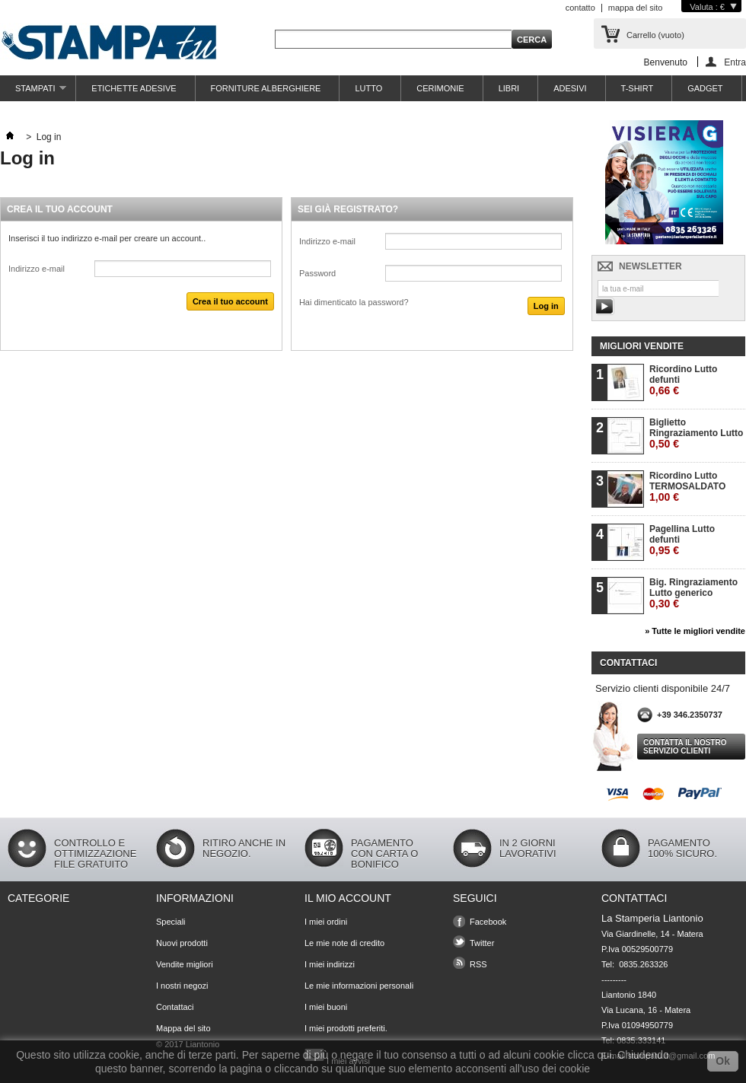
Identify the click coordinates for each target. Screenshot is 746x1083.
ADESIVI (569, 88)
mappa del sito (635, 7)
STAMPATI (33, 92)
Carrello (655, 35)
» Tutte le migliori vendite (695, 630)
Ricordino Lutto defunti (683, 380)
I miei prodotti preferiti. (345, 1028)
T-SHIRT (637, 88)
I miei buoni (325, 1006)
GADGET (704, 88)
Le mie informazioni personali (358, 985)
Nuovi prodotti (182, 943)
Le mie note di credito (344, 943)
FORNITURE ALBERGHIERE (266, 88)
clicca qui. (591, 1055)
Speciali (171, 921)
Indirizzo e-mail (36, 268)
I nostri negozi (182, 985)
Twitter (482, 943)
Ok (723, 1061)
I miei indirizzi (329, 964)
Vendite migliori (184, 964)
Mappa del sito (183, 1028)
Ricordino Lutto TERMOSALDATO (687, 486)
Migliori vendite (642, 346)
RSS (478, 964)
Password (317, 273)
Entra (735, 62)
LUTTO (368, 88)
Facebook (488, 921)
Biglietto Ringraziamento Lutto (696, 433)
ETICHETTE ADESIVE (133, 88)
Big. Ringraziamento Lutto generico (693, 593)
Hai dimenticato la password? (354, 302)
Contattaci (175, 1006)
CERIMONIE (440, 88)
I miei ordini (325, 921)
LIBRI (509, 88)
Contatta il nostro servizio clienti (684, 746)
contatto (580, 7)
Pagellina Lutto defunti (682, 540)
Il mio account (347, 898)
